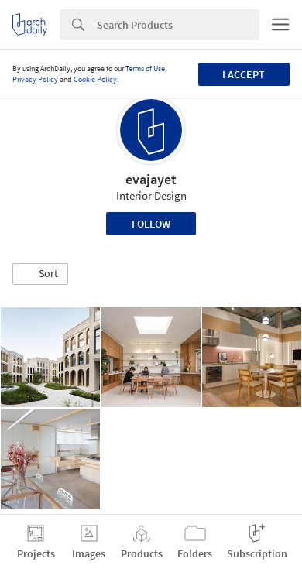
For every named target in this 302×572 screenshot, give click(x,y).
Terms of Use (145, 68)
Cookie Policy (95, 79)
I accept (243, 74)
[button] (40, 274)
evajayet (151, 179)
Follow (151, 224)
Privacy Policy (35, 79)
